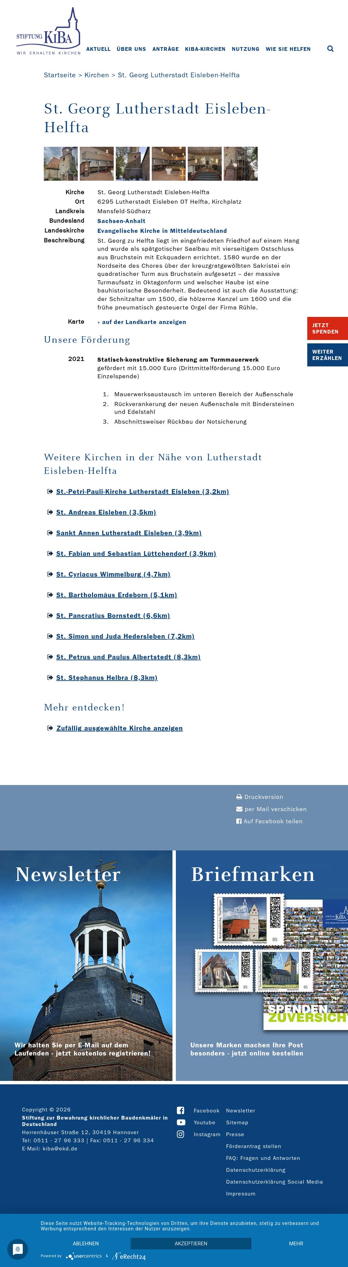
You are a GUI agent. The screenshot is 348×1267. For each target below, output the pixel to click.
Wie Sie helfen (288, 49)
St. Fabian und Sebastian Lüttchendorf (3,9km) (136, 553)
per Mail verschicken (271, 809)
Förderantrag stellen (253, 1146)
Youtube (205, 1122)
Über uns (131, 49)
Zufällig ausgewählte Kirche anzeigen (119, 728)
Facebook (207, 1110)
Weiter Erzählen (327, 354)
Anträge (165, 49)
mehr (296, 1244)
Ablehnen (86, 1244)
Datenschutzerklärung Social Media (274, 1182)
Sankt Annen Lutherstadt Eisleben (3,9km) (129, 533)
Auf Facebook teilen (269, 821)
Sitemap (237, 1122)
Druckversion (259, 797)
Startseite (60, 75)
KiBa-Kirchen (205, 49)
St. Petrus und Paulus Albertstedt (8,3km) (128, 657)
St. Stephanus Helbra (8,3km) (107, 677)
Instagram (207, 1134)
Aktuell (98, 49)
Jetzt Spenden (325, 328)
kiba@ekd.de (60, 1148)
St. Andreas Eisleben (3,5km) (106, 512)
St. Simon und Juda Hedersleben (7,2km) (125, 636)
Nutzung (246, 49)
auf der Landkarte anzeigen (144, 322)
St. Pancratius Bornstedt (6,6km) (113, 615)
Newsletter (240, 1110)
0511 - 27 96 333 (59, 1140)
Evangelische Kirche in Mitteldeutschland (162, 231)
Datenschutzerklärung (256, 1170)
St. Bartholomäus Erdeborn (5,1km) (117, 595)
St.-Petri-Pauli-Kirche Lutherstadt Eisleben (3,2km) (143, 491)
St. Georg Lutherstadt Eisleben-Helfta (179, 75)
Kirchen (97, 75)
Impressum (241, 1193)
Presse (235, 1134)
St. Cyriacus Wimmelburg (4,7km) (113, 574)
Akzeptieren (191, 1244)
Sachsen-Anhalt (121, 221)
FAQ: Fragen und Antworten (263, 1158)
